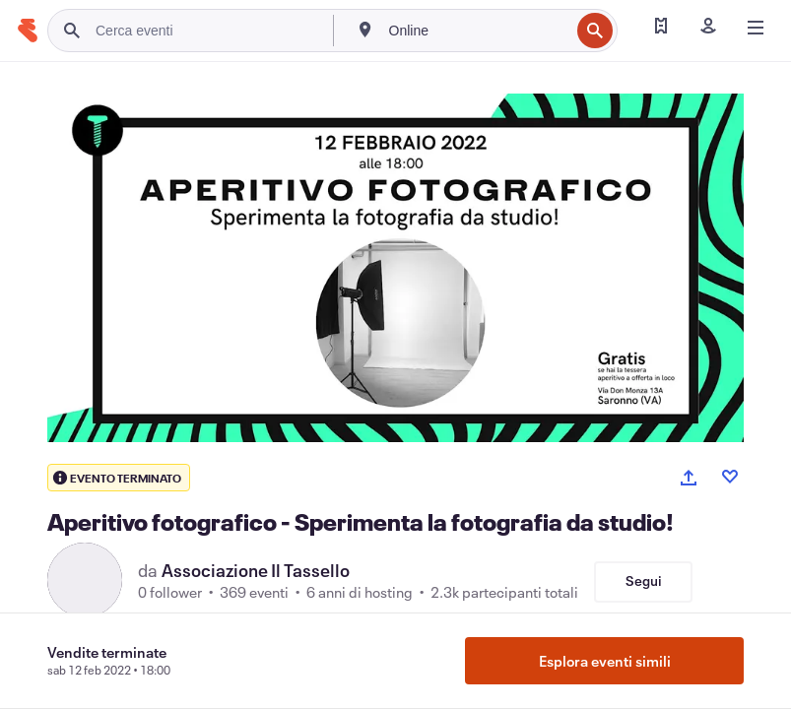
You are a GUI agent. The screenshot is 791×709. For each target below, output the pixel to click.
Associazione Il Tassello (256, 570)
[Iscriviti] (708, 27)
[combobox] (477, 30)
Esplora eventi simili (605, 661)
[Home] (27, 30)
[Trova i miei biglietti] (661, 27)
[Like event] (730, 476)
